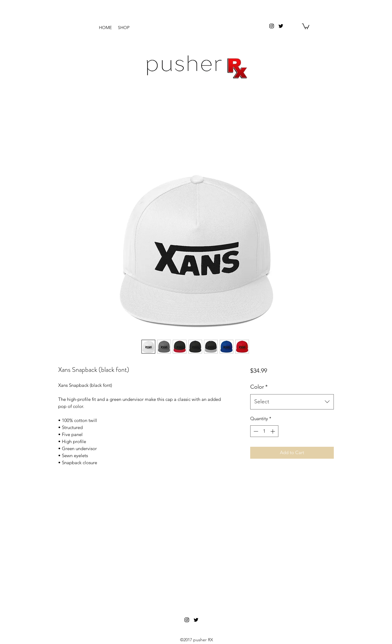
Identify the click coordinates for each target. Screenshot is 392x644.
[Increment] (273, 431)
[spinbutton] (264, 431)
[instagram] (272, 26)
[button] (305, 26)
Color (259, 386)
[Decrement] (255, 431)
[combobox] (292, 401)
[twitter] (281, 26)
